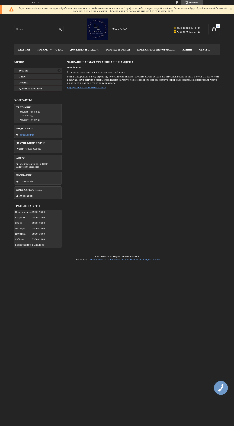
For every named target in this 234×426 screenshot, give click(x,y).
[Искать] (60, 29)
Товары (42, 49)
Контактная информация (156, 49)
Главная (24, 49)
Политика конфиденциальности (141, 259)
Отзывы (23, 82)
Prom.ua (134, 256)
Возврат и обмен (117, 49)
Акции (187, 49)
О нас (59, 49)
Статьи (204, 49)
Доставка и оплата (84, 49)
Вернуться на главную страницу (86, 87)
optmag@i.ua (27, 134)
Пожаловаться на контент (105, 259)
